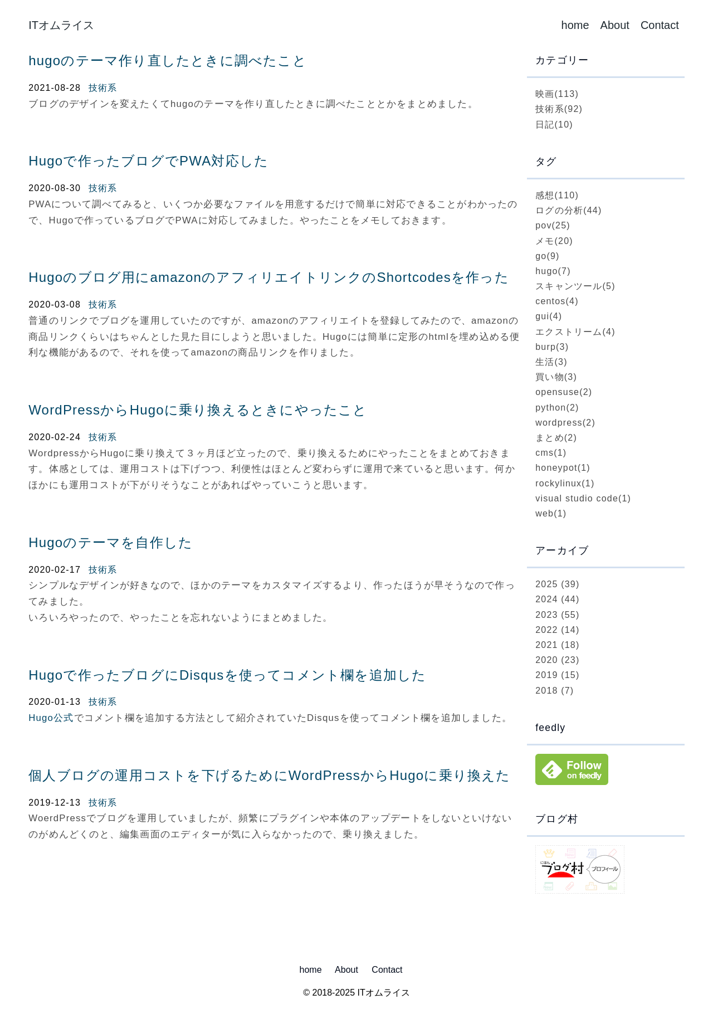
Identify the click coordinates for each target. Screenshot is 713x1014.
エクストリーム (575, 332)
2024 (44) (557, 599)
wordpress (565, 422)
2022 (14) (557, 630)
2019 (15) (557, 675)
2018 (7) (554, 690)
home (575, 25)
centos (557, 301)
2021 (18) (557, 645)
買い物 (556, 377)
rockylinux (564, 483)
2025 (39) (557, 584)
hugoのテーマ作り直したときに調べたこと (167, 60)
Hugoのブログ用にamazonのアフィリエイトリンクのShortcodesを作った (268, 277)
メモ (554, 241)
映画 (557, 94)
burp (552, 347)
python (557, 407)
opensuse (563, 392)
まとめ (556, 437)
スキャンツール (575, 286)
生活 (551, 362)
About (614, 25)
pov (552, 225)
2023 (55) (557, 615)
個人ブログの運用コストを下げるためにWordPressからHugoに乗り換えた (269, 775)
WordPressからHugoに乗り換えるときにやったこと (197, 409)
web (551, 513)
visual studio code (583, 498)
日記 (554, 124)
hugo (553, 271)
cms (551, 452)
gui (548, 316)
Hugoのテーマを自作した (110, 542)
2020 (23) (557, 660)
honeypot (562, 467)
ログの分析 (568, 210)
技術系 (103, 87)
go (547, 256)
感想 (557, 195)
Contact (660, 25)
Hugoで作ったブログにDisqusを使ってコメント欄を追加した (227, 674)
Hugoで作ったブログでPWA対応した (148, 160)
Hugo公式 (51, 718)
